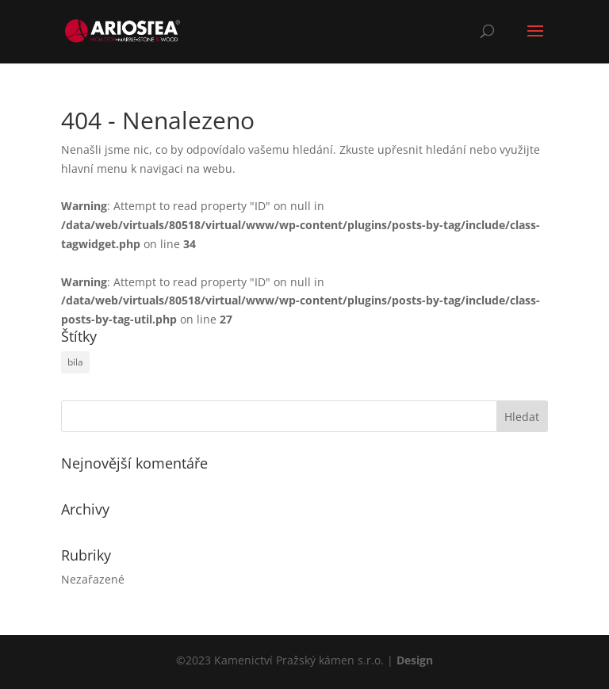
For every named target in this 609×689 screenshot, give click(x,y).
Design (414, 660)
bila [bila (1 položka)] (75, 362)
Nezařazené (92, 579)
